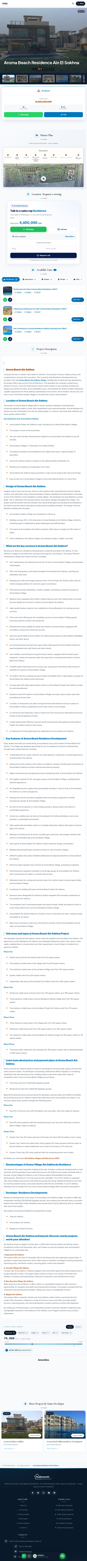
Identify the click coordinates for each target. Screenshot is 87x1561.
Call (63, 115)
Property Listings (22, 1514)
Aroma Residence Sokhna (13, 1442)
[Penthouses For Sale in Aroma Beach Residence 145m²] (43, 294)
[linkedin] (54, 1493)
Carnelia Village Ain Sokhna (17, 1268)
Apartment (29, 279)
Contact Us (22, 1527)
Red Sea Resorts (10, 1466)
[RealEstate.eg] (5, 3)
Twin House (67, 1332)
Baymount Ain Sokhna (14, 1255)
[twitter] (38, 1493)
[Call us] (62, 1556)
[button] (83, 40)
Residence (46, 91)
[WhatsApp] (5, 300)
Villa (78, 279)
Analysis (70, 1327)
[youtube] (49, 1493)
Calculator (78, 1327)
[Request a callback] (29, 1556)
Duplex (47, 279)
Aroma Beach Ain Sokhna (20, 369)
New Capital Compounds (64, 1510)
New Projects (23, 1519)
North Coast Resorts (64, 1519)
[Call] (10, 300)
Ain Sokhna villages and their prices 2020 (42, 1158)
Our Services (23, 1510)
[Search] (73, 4)
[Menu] (80, 4)
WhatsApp (23, 115)
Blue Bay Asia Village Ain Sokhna (19, 1281)
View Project (9, 1449)
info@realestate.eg (25, 1551)
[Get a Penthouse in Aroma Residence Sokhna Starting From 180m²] (43, 333)
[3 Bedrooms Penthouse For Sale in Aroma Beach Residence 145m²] (43, 314)
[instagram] (43, 1493)
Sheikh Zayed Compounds (64, 1514)
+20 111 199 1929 (25, 1546)
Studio (63, 279)
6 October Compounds (64, 1523)
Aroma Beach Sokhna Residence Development (64, 1442)
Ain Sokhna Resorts (23, 1466)
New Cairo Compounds (64, 1505)
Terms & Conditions (23, 1523)
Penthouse (11, 279)
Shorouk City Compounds (64, 1527)
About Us (23, 1505)
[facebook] (32, 1493)
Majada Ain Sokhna (14, 1294)
